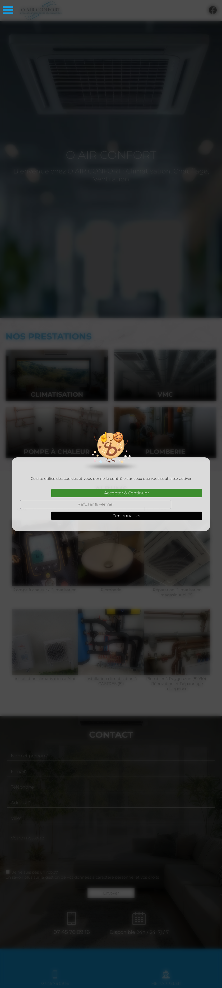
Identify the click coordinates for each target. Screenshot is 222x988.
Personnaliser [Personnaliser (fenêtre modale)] (126, 515)
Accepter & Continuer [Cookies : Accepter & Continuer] (126, 492)
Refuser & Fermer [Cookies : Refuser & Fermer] (95, 504)
